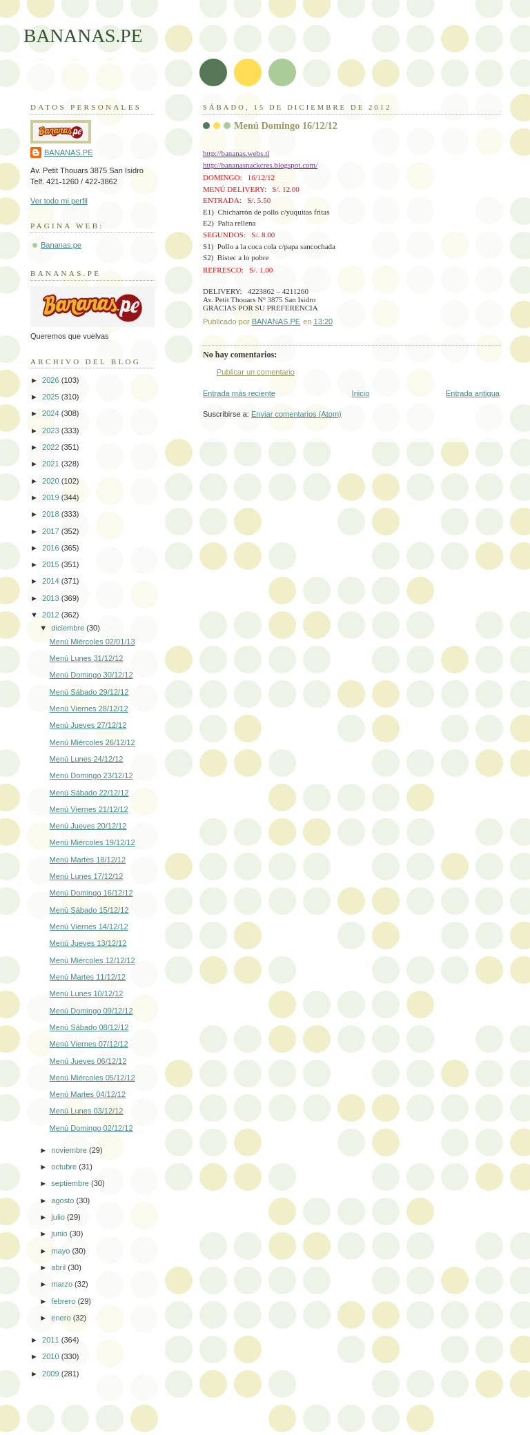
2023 (51, 430)
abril (59, 1267)
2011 (51, 1340)
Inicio (361, 393)
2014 (51, 581)
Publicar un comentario (256, 372)
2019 (51, 497)
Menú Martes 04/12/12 (88, 1094)
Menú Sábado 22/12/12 (89, 793)
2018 (51, 514)
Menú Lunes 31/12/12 (87, 658)
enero (61, 1318)
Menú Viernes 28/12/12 (89, 708)
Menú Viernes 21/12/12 (89, 809)
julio (59, 1217)
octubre (65, 1166)
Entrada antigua (473, 393)
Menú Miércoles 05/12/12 (92, 1077)
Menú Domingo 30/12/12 (91, 675)
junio (60, 1233)
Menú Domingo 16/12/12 (91, 893)
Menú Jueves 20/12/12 (88, 826)
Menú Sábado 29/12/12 (89, 692)
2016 (51, 548)
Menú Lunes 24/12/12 (87, 759)
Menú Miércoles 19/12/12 (92, 842)
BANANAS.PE (83, 35)
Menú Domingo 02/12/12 (91, 1128)
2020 (51, 481)
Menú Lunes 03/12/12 (87, 1111)
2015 (51, 564)
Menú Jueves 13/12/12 (88, 943)
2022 (51, 447)
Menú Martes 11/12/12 (88, 977)
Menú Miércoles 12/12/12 (92, 960)
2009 (51, 1373)
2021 (51, 463)
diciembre (68, 628)
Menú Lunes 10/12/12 (87, 993)
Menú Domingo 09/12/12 (91, 1011)
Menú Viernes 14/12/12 (89, 926)
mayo (61, 1251)
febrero (64, 1301)
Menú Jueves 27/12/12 (88, 725)
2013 (51, 598)
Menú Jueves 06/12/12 (88, 1061)
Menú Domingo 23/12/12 (91, 775)
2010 (51, 1356)
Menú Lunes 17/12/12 (87, 876)
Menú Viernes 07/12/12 (89, 1044)
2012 (51, 615)
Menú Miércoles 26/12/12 (92, 742)
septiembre (71, 1183)
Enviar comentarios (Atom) (296, 414)
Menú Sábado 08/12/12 (89, 1027)
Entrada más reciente (239, 393)
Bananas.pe (61, 245)
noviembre (70, 1150)
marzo (63, 1284)
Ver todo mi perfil (59, 201)
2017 (51, 531)
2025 (51, 397)
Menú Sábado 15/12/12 (89, 910)
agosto (63, 1200)
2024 (51, 413)
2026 (51, 380)
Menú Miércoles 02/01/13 (92, 641)
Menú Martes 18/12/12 (88, 859)
